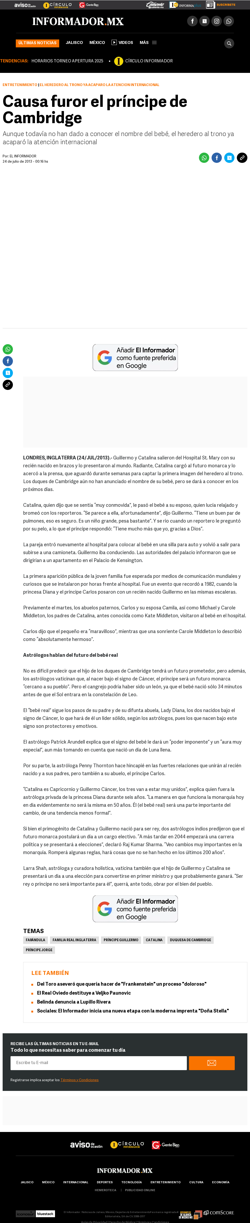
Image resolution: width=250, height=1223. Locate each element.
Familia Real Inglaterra (74, 940)
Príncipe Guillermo (121, 940)
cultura (196, 1182)
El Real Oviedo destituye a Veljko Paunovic (84, 993)
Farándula (35, 940)
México (97, 43)
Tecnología (131, 1182)
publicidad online (140, 1190)
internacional (75, 1182)
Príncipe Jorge (39, 950)
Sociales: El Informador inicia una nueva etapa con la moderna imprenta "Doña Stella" (133, 1011)
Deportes (105, 1182)
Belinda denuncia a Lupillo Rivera (74, 1002)
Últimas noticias (37, 43)
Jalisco (74, 43)
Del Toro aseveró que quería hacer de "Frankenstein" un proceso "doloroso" (122, 984)
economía (220, 1182)
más (148, 43)
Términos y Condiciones (80, 1080)
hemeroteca (105, 1190)
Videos (122, 42)
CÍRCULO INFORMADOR (149, 61)
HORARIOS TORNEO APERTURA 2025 (67, 61)
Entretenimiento (20, 85)
